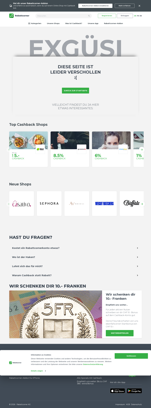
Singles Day (82, 368)
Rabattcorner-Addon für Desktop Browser (21, 373)
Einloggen (125, 16)
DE (135, 16)
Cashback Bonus (85, 375)
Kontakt (13, 359)
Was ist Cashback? (73, 23)
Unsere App (93, 23)
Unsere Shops (53, 23)
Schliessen (131, 388)
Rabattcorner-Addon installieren (95, 6)
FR (138, 16)
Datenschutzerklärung (93, 397)
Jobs (46, 362)
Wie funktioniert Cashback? (22, 369)
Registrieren (107, 16)
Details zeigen (37, 403)
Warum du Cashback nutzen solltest (90, 363)
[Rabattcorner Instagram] (114, 367)
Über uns (48, 359)
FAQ (11, 362)
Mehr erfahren (125, 6)
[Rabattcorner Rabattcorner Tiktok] (118, 367)
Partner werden (51, 366)
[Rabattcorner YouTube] (111, 367)
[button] (9, 150)
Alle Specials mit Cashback (89, 378)
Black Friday (82, 371)
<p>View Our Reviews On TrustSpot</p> (132, 368)
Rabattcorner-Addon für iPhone (24, 378)
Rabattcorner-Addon (113, 23)
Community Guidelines (20, 366)
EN (141, 16)
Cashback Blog (84, 359)
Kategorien (34, 23)
